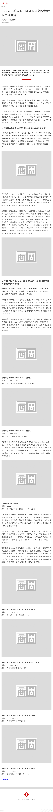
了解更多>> (6, 780)
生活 (3, 3)
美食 (7, 3)
